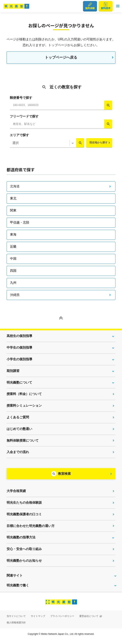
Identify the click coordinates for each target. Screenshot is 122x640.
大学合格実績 (16, 491)
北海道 (15, 186)
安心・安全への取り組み (24, 549)
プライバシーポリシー (62, 616)
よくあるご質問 (18, 417)
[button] (118, 6)
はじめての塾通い (19, 429)
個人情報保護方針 (16, 622)
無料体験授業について (23, 440)
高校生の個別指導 (19, 336)
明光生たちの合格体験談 (24, 502)
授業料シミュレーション (24, 405)
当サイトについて (16, 616)
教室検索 (64, 473)
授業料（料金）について (24, 394)
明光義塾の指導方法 (21, 537)
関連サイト (15, 575)
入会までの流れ (18, 452)
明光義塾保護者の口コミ (24, 514)
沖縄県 (15, 295)
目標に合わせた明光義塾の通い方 (31, 526)
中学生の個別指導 (19, 347)
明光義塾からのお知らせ (24, 560)
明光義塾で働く (18, 585)
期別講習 (13, 371)
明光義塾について (19, 382)
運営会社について (90, 616)
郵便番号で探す (21, 97)
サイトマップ (38, 616)
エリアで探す (19, 135)
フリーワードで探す (24, 116)
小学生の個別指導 (19, 359)
